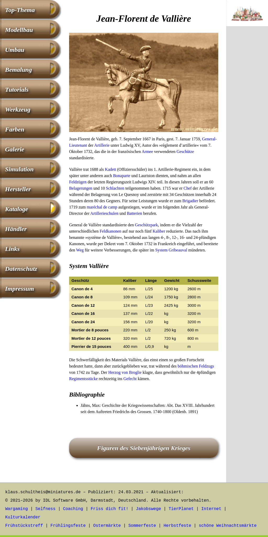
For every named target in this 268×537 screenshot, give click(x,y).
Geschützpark (146, 225)
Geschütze (185, 151)
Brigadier (190, 201)
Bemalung (18, 69)
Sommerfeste (142, 525)
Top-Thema (20, 10)
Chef (187, 188)
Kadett (110, 169)
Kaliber (159, 231)
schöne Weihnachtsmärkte (227, 525)
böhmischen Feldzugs (196, 366)
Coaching (73, 509)
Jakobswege (148, 509)
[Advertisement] (247, 117)
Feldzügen (78, 182)
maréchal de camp (102, 207)
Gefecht (130, 378)
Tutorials (17, 89)
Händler (16, 229)
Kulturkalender (22, 517)
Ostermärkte (107, 525)
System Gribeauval (171, 250)
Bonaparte (121, 175)
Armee (147, 151)
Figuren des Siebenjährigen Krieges (144, 448)
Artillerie (102, 145)
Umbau (14, 49)
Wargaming (16, 509)
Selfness (45, 509)
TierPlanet (181, 509)
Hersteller (18, 189)
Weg (80, 250)
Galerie (14, 149)
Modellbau (19, 29)
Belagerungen (80, 188)
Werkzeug (17, 109)
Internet (211, 509)
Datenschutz (21, 268)
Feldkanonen (110, 231)
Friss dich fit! (109, 509)
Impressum (19, 288)
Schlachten (115, 188)
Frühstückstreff (24, 525)
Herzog (114, 372)
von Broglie (132, 372)
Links (12, 248)
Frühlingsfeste (68, 525)
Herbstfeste (177, 525)
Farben (14, 129)
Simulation (19, 169)
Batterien (134, 213)
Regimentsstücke (83, 378)
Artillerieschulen (104, 213)
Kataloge (16, 209)
